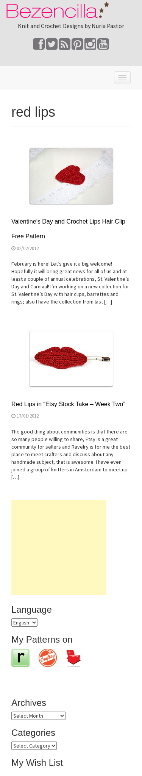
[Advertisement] (58, 547)
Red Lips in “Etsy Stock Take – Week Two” (68, 404)
